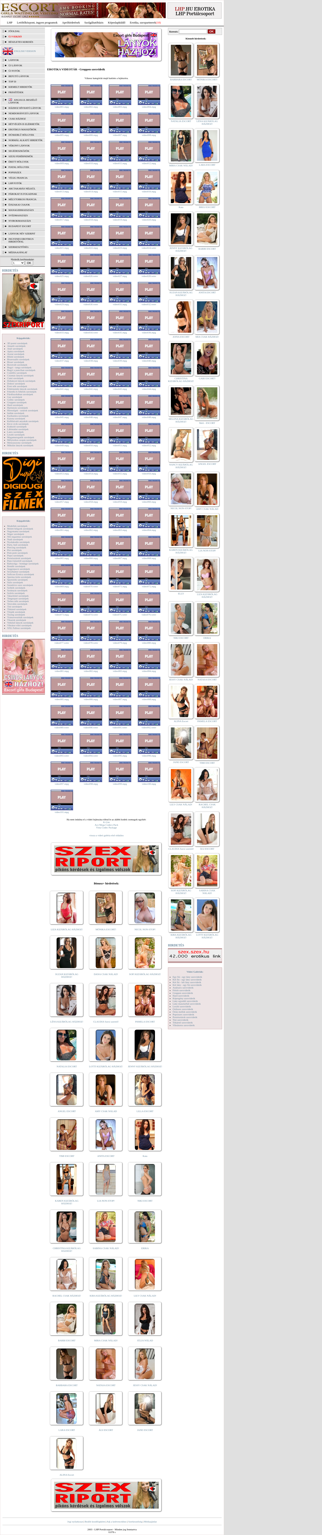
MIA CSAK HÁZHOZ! (207, 336)
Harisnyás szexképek (17, 407)
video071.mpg (120, 586)
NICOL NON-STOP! (145, 929)
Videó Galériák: (194, 971)
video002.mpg (91, 106)
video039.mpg (120, 360)
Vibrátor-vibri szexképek (19, 625)
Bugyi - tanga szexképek (19, 367)
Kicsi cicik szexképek (18, 423)
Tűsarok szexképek (16, 620)
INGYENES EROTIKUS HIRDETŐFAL (21, 240)
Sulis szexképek (15, 582)
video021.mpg (62, 248)
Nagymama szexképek (18, 531)
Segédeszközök (19, 151)
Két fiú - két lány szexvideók (187, 982)
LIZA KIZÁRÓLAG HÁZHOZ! (67, 929)
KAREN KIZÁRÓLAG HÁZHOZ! (66, 1202)
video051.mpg (120, 445)
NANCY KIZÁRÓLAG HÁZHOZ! (181, 466)
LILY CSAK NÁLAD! (145, 1295)
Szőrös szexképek (16, 593)
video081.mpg (62, 671)
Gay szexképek (14, 397)
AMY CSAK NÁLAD (106, 1111)
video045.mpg (62, 417)
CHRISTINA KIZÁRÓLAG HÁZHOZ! (67, 1249)
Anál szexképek (15, 348)
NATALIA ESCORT (67, 1066)
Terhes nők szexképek (18, 601)
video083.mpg (120, 671)
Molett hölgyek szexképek (20, 528)
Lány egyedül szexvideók (185, 1001)
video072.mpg (149, 586)
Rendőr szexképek (16, 566)
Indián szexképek (15, 413)
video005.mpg (62, 135)
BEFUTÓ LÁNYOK (18, 76)
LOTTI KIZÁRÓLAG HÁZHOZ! (106, 1066)
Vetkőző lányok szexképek (20, 622)
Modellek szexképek (17, 526)
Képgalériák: (23, 338)
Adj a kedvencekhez (117, 1521)
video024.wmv (149, 248)
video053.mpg (62, 473)
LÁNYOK (13, 60)
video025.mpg (62, 276)
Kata (145, 1156)
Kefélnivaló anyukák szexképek (23, 421)
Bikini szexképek (15, 356)
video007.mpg (120, 135)
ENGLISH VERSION (25, 51)
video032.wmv (149, 304)
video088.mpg (149, 699)
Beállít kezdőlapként (95, 1521)
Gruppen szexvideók (183, 993)
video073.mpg (62, 614)
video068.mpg (149, 558)
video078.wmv (90, 642)
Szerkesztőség (135, 1521)
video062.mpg (91, 530)
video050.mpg (91, 445)
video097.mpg (62, 784)
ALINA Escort (66, 1474)
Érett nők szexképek (17, 386)
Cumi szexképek (15, 378)
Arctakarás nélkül (21, 188)
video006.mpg (91, 135)
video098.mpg (91, 784)
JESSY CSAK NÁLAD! (145, 1385)
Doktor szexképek (16, 383)
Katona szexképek (16, 418)
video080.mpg (149, 642)
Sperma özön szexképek (19, 577)
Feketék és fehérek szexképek (21, 391)
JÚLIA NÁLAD (145, 1340)
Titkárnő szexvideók (183, 1022)
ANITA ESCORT (105, 1156)
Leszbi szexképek (16, 434)
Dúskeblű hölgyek (21, 134)
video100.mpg (149, 784)
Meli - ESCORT (207, 423)
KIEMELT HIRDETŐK (20, 87)
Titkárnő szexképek (16, 609)
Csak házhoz (17, 118)
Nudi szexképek (15, 539)
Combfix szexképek (17, 372)
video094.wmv (90, 755)
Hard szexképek (15, 405)
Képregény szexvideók (184, 998)
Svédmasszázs (18, 215)
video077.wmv (61, 642)
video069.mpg (62, 586)
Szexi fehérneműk (20, 156)
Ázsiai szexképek (15, 354)
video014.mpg (91, 191)
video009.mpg (62, 163)
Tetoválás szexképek (17, 603)
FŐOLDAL (14, 31)
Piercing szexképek (16, 547)
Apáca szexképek (15, 351)
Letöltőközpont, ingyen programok (37, 22)
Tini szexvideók (180, 1019)
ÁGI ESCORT (106, 1430)
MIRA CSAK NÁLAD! (106, 1340)
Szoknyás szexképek (17, 590)
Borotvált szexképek (17, 364)
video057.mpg (62, 501)
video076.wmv (149, 614)
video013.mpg (62, 191)
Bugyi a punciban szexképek (21, 370)
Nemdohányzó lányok (23, 113)
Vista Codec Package (106, 827)
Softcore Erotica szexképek (20, 574)
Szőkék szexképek (16, 587)
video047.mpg (120, 417)
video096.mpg (149, 755)
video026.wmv (90, 276)
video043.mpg (120, 389)
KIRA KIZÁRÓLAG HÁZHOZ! (106, 1295)
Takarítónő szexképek (18, 595)
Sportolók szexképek (17, 579)
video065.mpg (62, 558)
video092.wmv (149, 727)
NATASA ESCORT (105, 1385)
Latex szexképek (15, 432)
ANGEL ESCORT (67, 1111)
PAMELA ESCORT (145, 1021)
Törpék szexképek (16, 612)
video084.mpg (149, 671)
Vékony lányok (19, 145)
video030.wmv (90, 304)
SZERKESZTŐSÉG (18, 247)
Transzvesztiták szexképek (20, 617)
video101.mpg (62, 812)
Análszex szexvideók (183, 987)
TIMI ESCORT (66, 1156)
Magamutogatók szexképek (20, 437)
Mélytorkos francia (22, 199)
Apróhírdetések (71, 22)
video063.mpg (120, 530)
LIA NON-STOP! (105, 1200)
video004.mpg (149, 106)
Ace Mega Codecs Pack (106, 824)
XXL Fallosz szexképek (19, 628)
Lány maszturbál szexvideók (187, 1003)
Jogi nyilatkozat (75, 1521)
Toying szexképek (16, 614)
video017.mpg (62, 219)
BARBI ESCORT (67, 1340)
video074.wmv (90, 614)
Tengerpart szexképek (18, 598)
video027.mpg (120, 276)
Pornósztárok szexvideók (185, 1017)
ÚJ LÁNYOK (15, 65)
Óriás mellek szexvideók (185, 1011)
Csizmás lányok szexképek (20, 375)
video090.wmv (90, 727)
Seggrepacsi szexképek (18, 569)
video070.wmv (90, 586)
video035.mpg (120, 332)
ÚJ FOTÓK (14, 70)
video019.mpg (120, 219)
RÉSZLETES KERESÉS (20, 42)
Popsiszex (14, 172)
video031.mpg (120, 304)
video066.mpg (91, 558)
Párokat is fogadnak (22, 194)
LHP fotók (15, 183)
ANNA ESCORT (181, 336)
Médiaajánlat (150, 1521)
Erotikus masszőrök (22, 129)
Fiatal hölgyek (18, 167)
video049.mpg (62, 445)
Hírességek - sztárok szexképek (22, 410)
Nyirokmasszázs (19, 220)
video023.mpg (120, 248)
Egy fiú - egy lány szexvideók (187, 976)
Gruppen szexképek (17, 402)
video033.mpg (62, 332)
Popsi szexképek (15, 555)
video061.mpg (62, 530)
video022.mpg (91, 248)
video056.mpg (149, 473)
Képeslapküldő (116, 22)
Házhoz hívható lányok (24, 108)
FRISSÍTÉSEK (15, 92)
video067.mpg (120, 558)
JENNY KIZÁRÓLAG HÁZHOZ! (145, 1066)
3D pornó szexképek (17, 343)
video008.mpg (149, 135)
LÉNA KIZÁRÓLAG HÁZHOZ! (66, 1021)
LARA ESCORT (67, 1430)
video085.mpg (62, 699)
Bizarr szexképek (15, 362)
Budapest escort (19, 226)
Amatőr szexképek (16, 346)
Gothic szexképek (16, 399)
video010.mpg (91, 163)
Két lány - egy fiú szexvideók (187, 985)
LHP (10, 22)
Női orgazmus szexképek (19, 536)
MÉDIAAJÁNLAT (17, 252)
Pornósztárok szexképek (19, 558)
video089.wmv (61, 727)
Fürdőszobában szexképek (20, 394)
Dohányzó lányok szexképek (21, 380)
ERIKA (145, 1248)
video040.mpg (149, 360)
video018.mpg (91, 219)
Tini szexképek (14, 606)
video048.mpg (149, 417)
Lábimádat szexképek (18, 429)
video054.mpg (91, 473)
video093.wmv (61, 755)
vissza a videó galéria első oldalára (106, 835)
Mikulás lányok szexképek (20, 445)
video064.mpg (149, 530)
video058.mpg (91, 501)
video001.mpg (62, 106)
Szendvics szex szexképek (20, 585)
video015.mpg (120, 191)
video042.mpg (91, 389)
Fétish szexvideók (181, 990)
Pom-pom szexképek (17, 552)
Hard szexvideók (181, 995)
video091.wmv (119, 727)
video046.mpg (91, 417)
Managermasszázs (21, 210)
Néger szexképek (15, 534)
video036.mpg (149, 332)
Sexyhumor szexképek (18, 571)
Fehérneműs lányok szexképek (22, 389)
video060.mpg (149, 501)
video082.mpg (91, 671)
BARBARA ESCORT (67, 1385)
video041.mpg (62, 389)
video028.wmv (149, 276)
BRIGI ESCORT (207, 207)
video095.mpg (120, 755)
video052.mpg (149, 445)
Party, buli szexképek (17, 544)
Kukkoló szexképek (17, 426)
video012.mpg (149, 163)
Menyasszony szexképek (19, 442)
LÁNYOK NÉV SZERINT (21, 233)
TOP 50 (12, 81)
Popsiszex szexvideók (183, 1014)
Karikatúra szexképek (18, 415)
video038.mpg (91, 360)
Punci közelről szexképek (19, 561)
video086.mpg (91, 699)
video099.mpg (120, 784)
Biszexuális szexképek (18, 359)
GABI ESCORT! (207, 378)
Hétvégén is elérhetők (24, 124)
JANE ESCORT (145, 1430)
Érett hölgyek (18, 161)
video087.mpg (120, 699)
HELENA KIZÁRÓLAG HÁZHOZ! (181, 420)
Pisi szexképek (14, 550)
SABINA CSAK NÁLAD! (106, 1248)
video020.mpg (149, 219)
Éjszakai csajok (19, 204)
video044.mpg (149, 389)
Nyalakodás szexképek (18, 542)
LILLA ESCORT (145, 1111)
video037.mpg (62, 360)
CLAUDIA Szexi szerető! (106, 1021)
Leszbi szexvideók (182, 1006)
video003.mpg (120, 106)
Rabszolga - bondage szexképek (23, 563)
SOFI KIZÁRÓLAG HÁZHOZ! (145, 974)
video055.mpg (120, 473)
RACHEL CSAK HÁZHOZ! (67, 1295)
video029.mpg (62, 304)
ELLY (181, 593)
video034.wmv (90, 332)
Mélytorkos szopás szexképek (21, 440)
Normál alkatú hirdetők (25, 140)
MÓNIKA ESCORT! (105, 929)
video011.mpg (120, 163)
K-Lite (106, 822)
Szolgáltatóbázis (93, 22)
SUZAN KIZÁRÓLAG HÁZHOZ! (66, 975)
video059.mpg (120, 501)
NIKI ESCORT (145, 1200)
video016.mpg (149, 191)
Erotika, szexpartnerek (143, 22)
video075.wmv (119, 614)
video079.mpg (120, 642)
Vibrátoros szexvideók (184, 1025)
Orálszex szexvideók (183, 1009)
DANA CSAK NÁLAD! (106, 974)
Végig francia (18, 177)
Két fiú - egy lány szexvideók (187, 979)
